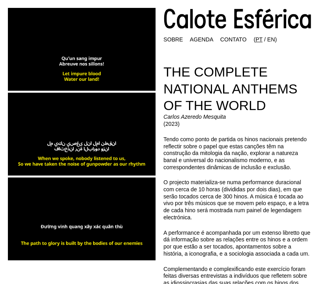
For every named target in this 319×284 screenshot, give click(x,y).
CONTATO (233, 39)
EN (271, 39)
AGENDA (201, 39)
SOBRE (173, 39)
